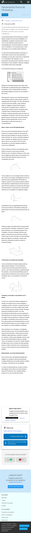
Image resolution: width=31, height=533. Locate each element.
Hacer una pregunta (7, 515)
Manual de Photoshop (17, 20)
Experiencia (5, 520)
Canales (4, 505)
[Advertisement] (15, 390)
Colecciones (5, 517)
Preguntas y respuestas (8, 512)
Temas (3, 500)
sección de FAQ (17, 482)
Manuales (7, 20)
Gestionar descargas (7, 503)
